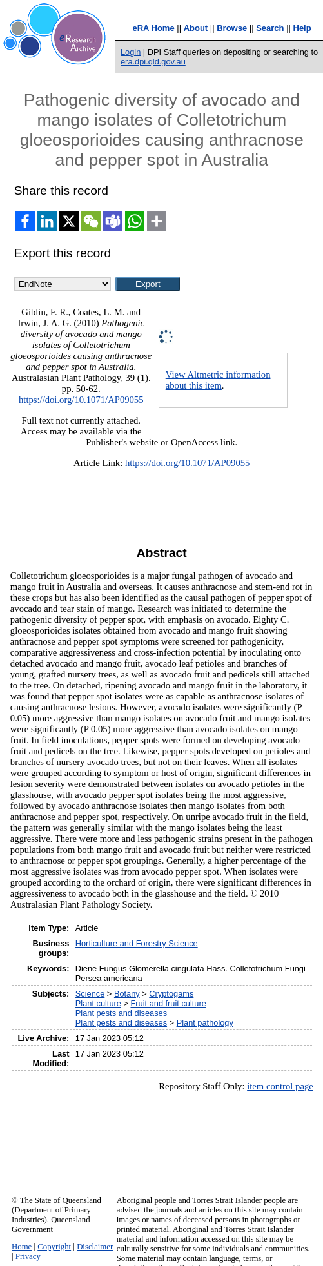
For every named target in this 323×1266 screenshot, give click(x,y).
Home (22, 1246)
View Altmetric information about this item (218, 380)
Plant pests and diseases (121, 1013)
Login (131, 52)
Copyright (54, 1246)
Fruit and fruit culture (168, 1003)
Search (270, 28)
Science (90, 993)
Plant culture (98, 1003)
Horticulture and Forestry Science (136, 943)
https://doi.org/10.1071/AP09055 (81, 399)
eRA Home (153, 28)
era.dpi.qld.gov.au (153, 61)
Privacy (28, 1256)
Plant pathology (205, 1022)
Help (302, 28)
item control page (280, 1086)
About (196, 28)
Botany (127, 993)
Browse (232, 28)
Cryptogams (171, 993)
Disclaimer (95, 1246)
